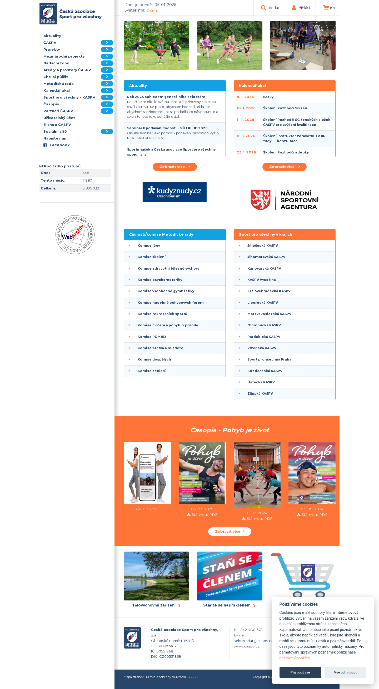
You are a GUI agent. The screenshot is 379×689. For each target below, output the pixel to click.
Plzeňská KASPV (261, 348)
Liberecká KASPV (262, 303)
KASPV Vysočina (261, 280)
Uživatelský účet (59, 118)
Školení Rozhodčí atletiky (286, 152)
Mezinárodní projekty (78, 56)
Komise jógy (149, 246)
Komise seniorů (152, 371)
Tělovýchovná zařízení (154, 605)
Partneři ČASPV (78, 111)
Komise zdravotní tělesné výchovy (169, 268)
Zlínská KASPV (260, 393)
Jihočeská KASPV (262, 246)
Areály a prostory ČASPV (78, 70)
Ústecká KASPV (261, 382)
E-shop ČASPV (57, 124)
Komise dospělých (154, 359)
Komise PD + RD (152, 337)
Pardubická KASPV (263, 337)
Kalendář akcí (78, 90)
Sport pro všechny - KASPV (78, 97)
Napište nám (55, 138)
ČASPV (78, 42)
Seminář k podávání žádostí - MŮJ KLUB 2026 (167, 128)
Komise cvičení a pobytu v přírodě (168, 325)
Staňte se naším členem (227, 605)
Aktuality (52, 36)
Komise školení (152, 257)
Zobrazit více (174, 166)
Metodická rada (78, 83)
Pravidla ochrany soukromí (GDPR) (172, 677)
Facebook (56, 145)
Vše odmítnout (345, 672)
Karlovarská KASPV (264, 268)
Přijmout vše (300, 672)
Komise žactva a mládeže (160, 348)
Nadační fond (78, 63)
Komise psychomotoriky (160, 280)
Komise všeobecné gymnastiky (166, 291)
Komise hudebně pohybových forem (171, 303)
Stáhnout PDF (204, 514)
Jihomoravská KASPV (266, 257)
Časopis (78, 104)
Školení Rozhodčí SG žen (285, 108)
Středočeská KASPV (264, 371)
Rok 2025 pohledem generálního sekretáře (166, 97)
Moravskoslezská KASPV (269, 314)
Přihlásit (304, 8)
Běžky (268, 97)
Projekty (78, 49)
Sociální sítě (78, 131)
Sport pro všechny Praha (269, 359)
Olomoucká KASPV (264, 325)
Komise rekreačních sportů (162, 314)
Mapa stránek (134, 677)
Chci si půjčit (78, 77)
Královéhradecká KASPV (269, 291)
